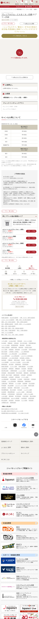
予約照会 (26, 3)
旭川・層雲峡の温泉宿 (7, 324)
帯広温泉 (28, 345)
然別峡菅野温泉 (5, 398)
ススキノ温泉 (13, 366)
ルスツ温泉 (4, 349)
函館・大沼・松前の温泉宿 (8, 322)
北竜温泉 (16, 343)
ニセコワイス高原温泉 (26, 356)
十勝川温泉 (29, 392)
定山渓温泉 (32, 383)
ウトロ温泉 (18, 383)
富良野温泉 (33, 373)
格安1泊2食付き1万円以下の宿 (9, 409)
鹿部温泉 (11, 396)
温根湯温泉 (16, 375)
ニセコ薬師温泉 (23, 353)
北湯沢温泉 (26, 379)
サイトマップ (25, 453)
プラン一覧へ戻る (8, 23)
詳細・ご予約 (31, 231)
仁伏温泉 (19, 379)
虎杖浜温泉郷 (11, 373)
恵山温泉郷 (10, 385)
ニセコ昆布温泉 (12, 381)
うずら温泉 (4, 341)
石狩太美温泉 (32, 349)
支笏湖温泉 (13, 379)
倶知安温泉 (4, 358)
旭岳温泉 (10, 387)
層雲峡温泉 (20, 381)
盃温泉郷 (25, 383)
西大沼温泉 (19, 373)
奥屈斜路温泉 (14, 345)
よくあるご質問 (6, 447)
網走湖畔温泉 (11, 392)
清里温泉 (17, 377)
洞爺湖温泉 (28, 381)
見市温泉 (19, 390)
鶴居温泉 (21, 347)
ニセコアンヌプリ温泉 (21, 385)
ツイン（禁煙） (7, 250)
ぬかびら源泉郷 (15, 398)
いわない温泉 (25, 362)
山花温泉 (11, 377)
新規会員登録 (28, 6)
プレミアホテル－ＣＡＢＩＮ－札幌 (16, 14)
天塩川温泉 (25, 396)
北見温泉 (23, 375)
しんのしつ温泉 (20, 392)
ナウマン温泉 (24, 377)
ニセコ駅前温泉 (25, 351)
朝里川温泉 (17, 387)
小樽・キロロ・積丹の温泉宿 (27, 317)
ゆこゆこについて (20, 6)
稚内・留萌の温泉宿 (22, 322)
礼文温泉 (3, 343)
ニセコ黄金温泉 (15, 356)
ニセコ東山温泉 (13, 353)
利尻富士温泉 (28, 347)
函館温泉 (26, 373)
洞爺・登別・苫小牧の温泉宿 (23, 319)
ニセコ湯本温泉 (5, 356)
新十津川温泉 (23, 343)
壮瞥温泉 (3, 394)
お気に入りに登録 (28, 23)
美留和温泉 (13, 402)
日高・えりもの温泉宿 (7, 332)
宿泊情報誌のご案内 (27, 441)
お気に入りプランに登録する (19, 77)
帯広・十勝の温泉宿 (22, 330)
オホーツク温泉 (28, 341)
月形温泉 (33, 379)
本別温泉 (3, 373)
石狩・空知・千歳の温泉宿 (8, 330)
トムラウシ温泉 (28, 390)
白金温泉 (3, 392)
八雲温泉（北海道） (14, 351)
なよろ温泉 (24, 400)
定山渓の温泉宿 (14, 317)
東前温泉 (19, 341)
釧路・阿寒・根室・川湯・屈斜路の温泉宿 (12, 328)
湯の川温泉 (13, 390)
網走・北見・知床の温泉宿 (8, 326)
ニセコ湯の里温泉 (13, 358)
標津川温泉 (17, 360)
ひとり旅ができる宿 (23, 413)
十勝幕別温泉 (13, 370)
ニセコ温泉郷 (4, 362)
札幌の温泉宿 (4, 317)
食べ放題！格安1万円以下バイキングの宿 (12, 411)
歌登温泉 (31, 400)
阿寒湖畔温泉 (32, 343)
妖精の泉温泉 (4, 366)
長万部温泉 (18, 396)
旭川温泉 (11, 364)
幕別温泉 (30, 368)
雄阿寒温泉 (14, 347)
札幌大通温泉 (22, 366)
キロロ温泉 (30, 366)
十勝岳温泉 (4, 383)
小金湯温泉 (24, 398)
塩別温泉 (3, 360)
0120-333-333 (21, 299)
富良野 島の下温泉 (6, 375)
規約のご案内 (25, 447)
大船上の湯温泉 (5, 347)
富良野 (23, 360)
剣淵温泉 (11, 349)
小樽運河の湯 (4, 402)
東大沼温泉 (4, 400)
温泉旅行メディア (6, 441)
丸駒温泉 (3, 387)
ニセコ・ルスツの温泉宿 (7, 319)
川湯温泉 (3, 381)
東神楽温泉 (4, 364)
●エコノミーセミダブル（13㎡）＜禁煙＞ (13, 229)
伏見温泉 (23, 368)
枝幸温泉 (17, 349)
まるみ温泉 (24, 349)
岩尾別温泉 (31, 398)
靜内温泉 (28, 360)
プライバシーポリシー (8, 453)
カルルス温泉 (24, 387)
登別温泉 (11, 400)
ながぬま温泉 (12, 341)
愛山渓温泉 (33, 396)
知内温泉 (17, 400)
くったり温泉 (22, 370)
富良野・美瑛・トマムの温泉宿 (23, 324)
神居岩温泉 (4, 377)
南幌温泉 (17, 368)
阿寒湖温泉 (25, 364)
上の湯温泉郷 (4, 379)
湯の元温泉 (4, 351)
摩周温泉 (11, 383)
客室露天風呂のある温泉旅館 (8, 413)
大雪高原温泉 (11, 394)
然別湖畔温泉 (4, 390)
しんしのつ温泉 (5, 345)
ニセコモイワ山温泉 (15, 362)
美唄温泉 (11, 368)
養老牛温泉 (31, 385)
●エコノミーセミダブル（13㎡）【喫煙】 (13, 243)
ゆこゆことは (5, 459)
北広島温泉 (4, 368)
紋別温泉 (29, 375)
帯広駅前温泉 (30, 370)
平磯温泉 (10, 360)
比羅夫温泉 (19, 394)
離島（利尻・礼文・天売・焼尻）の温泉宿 (12, 334)
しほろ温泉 (4, 396)
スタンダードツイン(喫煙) (9, 236)
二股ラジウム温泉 (28, 394)
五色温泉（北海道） (25, 358)
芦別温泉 (3, 385)
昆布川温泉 (4, 353)
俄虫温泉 (22, 345)
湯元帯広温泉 (4, 370)
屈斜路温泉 (18, 364)
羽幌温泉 (10, 343)
